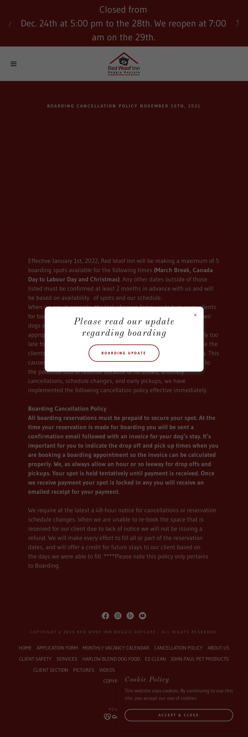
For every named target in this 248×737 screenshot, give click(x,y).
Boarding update (124, 353)
